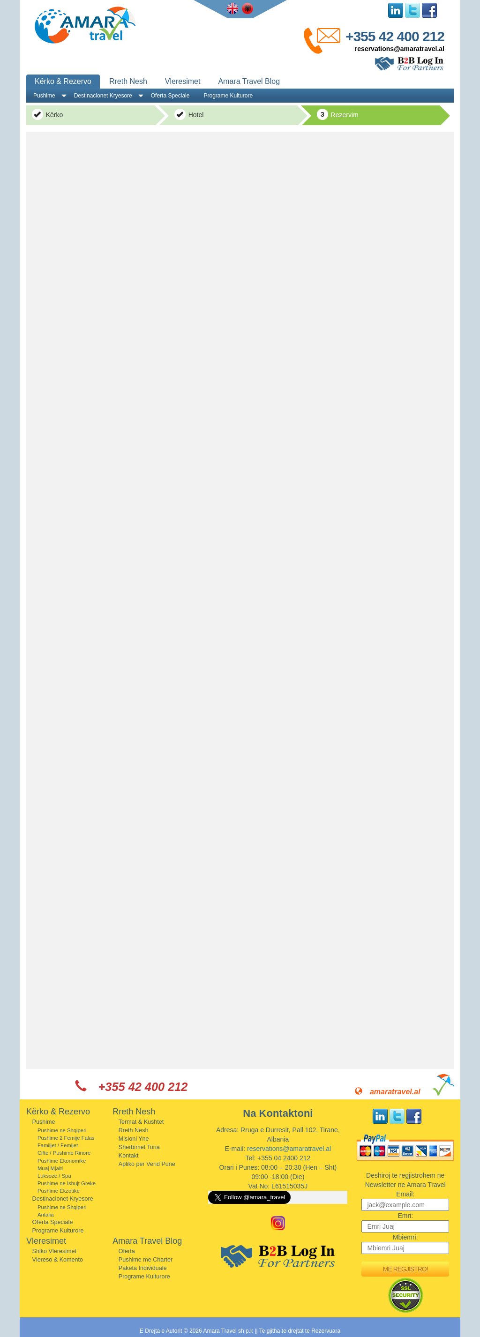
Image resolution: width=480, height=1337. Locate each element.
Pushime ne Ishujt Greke (67, 1183)
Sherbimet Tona (139, 1147)
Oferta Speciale (170, 95)
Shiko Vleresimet (54, 1251)
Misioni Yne (134, 1138)
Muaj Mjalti (50, 1168)
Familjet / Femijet (58, 1145)
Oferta (127, 1251)
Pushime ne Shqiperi (62, 1130)
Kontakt (129, 1155)
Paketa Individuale (143, 1268)
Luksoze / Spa (54, 1176)
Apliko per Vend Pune (147, 1164)
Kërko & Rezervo (63, 81)
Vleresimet (183, 81)
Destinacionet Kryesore (103, 95)
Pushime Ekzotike (59, 1191)
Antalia (46, 1214)
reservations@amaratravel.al (399, 48)
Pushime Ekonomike (62, 1161)
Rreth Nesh (128, 81)
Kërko (47, 114)
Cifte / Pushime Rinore (64, 1153)
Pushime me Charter (145, 1259)
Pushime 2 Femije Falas (66, 1138)
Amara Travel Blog (249, 81)
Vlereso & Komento (57, 1259)
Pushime (44, 95)
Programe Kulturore (228, 95)
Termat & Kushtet (141, 1122)
